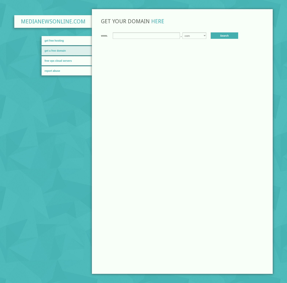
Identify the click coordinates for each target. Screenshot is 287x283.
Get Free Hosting (54, 40)
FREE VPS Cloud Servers (58, 60)
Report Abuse (52, 70)
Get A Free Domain (55, 50)
